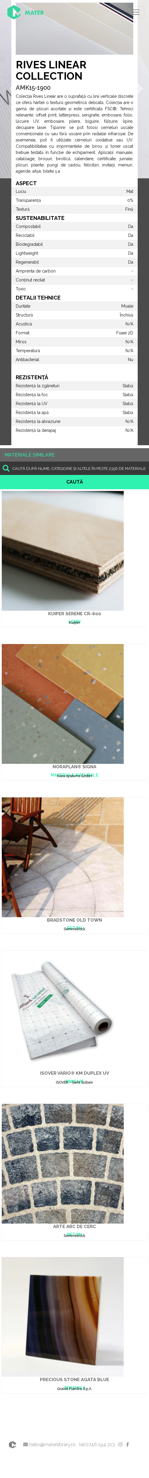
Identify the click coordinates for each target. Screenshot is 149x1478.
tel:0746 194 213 (97, 1444)
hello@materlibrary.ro (49, 1444)
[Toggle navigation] (136, 12)
